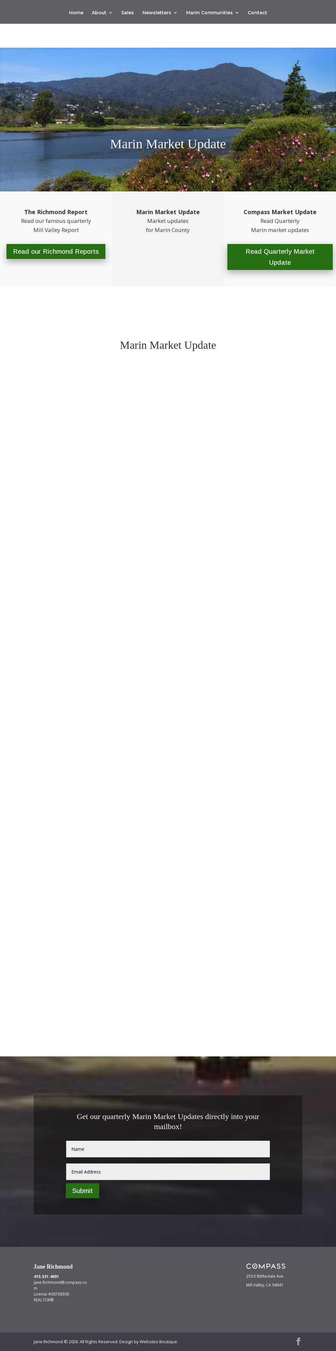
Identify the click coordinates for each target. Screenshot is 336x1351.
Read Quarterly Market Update (280, 257)
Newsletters (156, 13)
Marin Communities (209, 13)
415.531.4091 (46, 1276)
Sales (127, 13)
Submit (82, 1190)
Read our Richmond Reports (56, 251)
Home (76, 13)
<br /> (168, 687)
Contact (257, 13)
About (99, 13)
